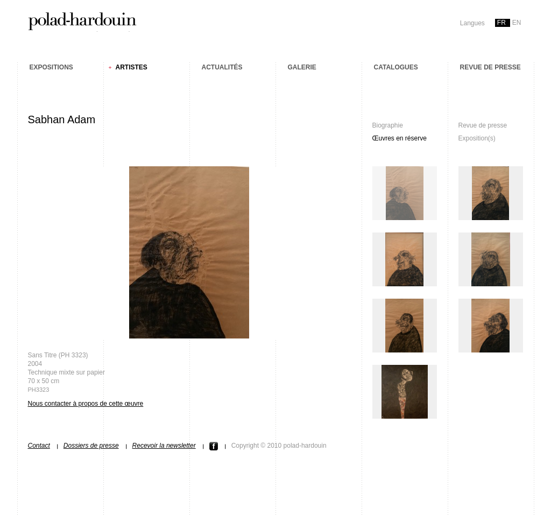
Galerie (302, 67)
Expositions (51, 67)
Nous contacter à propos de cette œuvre (86, 403)
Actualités (222, 67)
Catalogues (396, 67)
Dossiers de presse (91, 445)
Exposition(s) (477, 138)
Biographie (387, 125)
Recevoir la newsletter (164, 445)
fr (501, 22)
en (516, 22)
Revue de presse (490, 67)
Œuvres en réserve (399, 138)
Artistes (131, 67)
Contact (39, 445)
